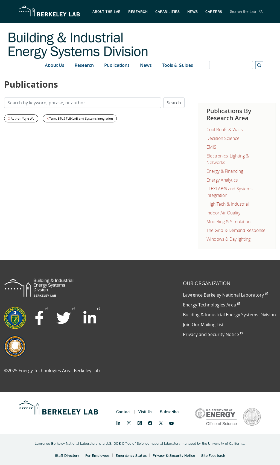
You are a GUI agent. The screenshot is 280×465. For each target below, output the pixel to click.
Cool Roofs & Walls (224, 130)
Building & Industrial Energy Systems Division (229, 315)
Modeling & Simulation (228, 222)
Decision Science (223, 138)
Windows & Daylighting (228, 239)
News (146, 65)
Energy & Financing (224, 171)
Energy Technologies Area (211, 305)
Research (84, 65)
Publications (117, 65)
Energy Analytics (222, 180)
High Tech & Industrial (227, 204)
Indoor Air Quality (223, 213)
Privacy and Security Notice (213, 334)
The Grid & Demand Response (236, 230)
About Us (54, 65)
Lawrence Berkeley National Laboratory (225, 295)
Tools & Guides (177, 65)
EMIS (211, 147)
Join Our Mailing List (203, 325)
